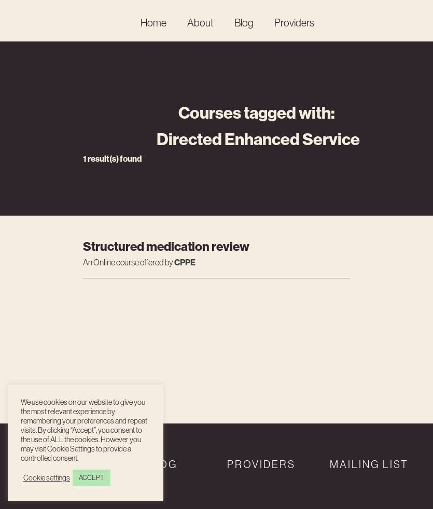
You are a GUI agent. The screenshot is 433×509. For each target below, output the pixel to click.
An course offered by (128, 263)
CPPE (184, 262)
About (200, 22)
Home (153, 22)
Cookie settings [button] (46, 478)
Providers (294, 22)
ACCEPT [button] (91, 477)
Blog (244, 22)
